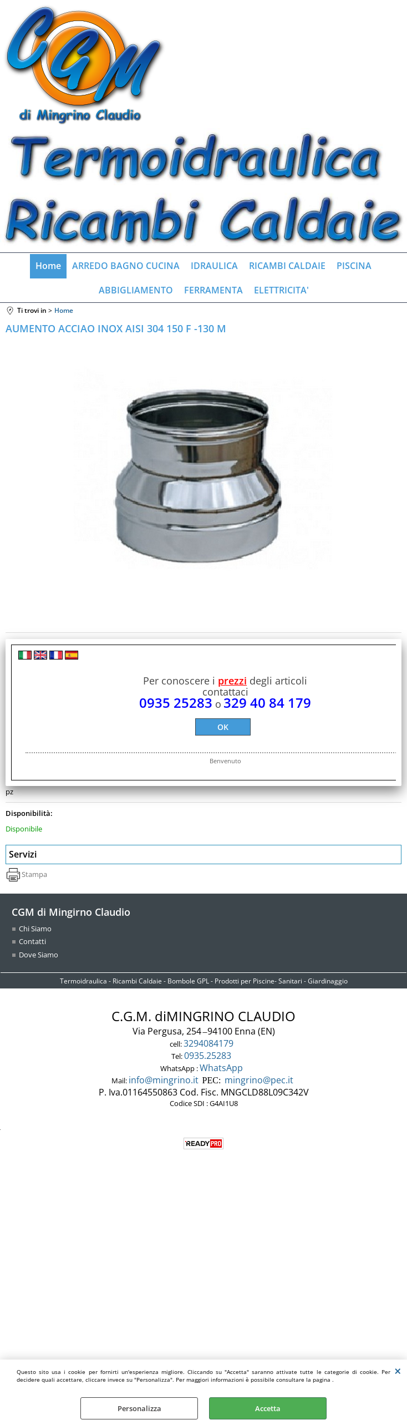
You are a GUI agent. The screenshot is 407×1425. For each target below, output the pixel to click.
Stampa (34, 874)
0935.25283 (208, 1055)
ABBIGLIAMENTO (136, 290)
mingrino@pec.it (259, 1080)
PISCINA (354, 266)
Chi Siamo (35, 929)
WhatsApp (222, 1068)
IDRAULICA (214, 266)
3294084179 (210, 1043)
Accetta (268, 1408)
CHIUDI (397, 1370)
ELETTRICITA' (281, 290)
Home (48, 266)
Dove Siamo (38, 955)
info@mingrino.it (164, 1080)
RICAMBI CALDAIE (287, 266)
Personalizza (139, 1408)
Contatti (32, 941)
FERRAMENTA (213, 290)
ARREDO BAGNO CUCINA (126, 266)
